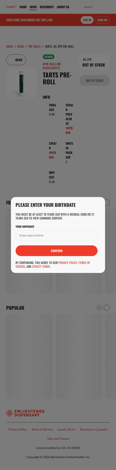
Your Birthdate (25, 226)
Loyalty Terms (41, 266)
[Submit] (57, 250)
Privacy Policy (68, 262)
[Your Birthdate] (52, 235)
